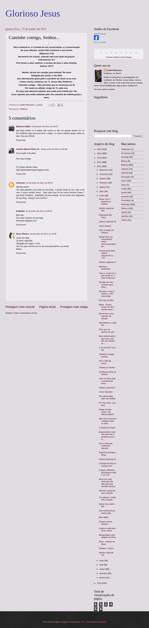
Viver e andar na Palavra (106, 231)
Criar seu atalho (100, 42)
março (102, 569)
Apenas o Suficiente (104, 267)
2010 (99, 583)
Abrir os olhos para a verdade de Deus (107, 380)
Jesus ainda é (105, 226)
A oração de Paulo (107, 427)
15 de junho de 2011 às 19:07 (44, 126)
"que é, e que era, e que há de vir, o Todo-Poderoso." (107, 275)
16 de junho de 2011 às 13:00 (43, 234)
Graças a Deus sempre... (105, 522)
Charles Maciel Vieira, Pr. (28, 149)
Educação (125, 177)
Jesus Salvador (106, 392)
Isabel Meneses (100, 34)
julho (101, 191)
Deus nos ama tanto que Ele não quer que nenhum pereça (107, 482)
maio (101, 560)
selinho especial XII (107, 221)
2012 (99, 162)
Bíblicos (23, 109)
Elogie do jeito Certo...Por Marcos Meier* (106, 411)
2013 (99, 158)
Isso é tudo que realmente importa (106, 445)
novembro (104, 174)
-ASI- (83, 622)
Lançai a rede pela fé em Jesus (107, 529)
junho (102, 195)
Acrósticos (125, 153)
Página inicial (47, 306)
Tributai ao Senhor (107, 367)
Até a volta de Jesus (105, 362)
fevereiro (103, 573)
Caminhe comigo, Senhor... (106, 355)
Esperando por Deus (105, 216)
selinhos (124, 216)
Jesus (123, 185)
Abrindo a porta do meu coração (107, 492)
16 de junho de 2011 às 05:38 (54, 149)
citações (124, 169)
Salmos (124, 208)
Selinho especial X (107, 387)
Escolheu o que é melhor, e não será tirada (106, 293)
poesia (124, 192)
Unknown (20, 183)
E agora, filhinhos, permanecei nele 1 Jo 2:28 (107, 472)
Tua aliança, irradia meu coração (107, 498)
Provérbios (126, 200)
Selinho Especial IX (107, 459)
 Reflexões (126, 149)
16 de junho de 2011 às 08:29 (39, 183)
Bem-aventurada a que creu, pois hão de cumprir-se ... (107, 339)
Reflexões (125, 204)
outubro (103, 178)
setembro (103, 183)
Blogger (102, 622)
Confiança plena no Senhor (107, 373)
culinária (125, 173)
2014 (99, 153)
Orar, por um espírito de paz (106, 330)
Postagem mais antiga (74, 306)
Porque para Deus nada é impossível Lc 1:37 (107, 254)
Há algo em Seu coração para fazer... (106, 284)
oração (124, 188)
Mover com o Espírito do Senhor (105, 201)
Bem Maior (103, 517)
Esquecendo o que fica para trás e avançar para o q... (107, 435)
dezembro (104, 170)
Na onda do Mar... (107, 300)
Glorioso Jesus (32, 13)
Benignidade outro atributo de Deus (107, 536)
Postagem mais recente (20, 306)
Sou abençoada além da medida (107, 397)
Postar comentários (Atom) (25, 313)
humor (124, 181)
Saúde (124, 212)
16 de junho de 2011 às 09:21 (39, 211)
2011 (99, 166)
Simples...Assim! (106, 548)
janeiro (102, 577)
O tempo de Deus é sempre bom (107, 464)
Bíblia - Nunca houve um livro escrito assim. (106, 307)
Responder (21, 140)
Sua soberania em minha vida (107, 511)
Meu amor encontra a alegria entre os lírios (107, 421)
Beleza (124, 161)
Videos (124, 220)
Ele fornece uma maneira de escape (106, 316)
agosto (102, 187)
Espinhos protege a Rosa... (107, 453)
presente (125, 196)
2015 (99, 149)
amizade (125, 157)
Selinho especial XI (107, 262)
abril (101, 565)
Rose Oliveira (22, 234)
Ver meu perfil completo (104, 89)
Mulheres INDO (23, 126)
